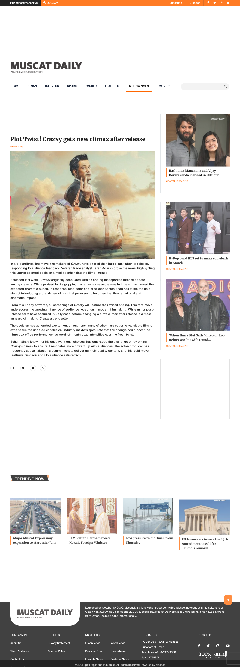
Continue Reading (177, 367)
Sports (72, 86)
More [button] (163, 86)
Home (16, 86)
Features (112, 86)
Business (52, 86)
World (91, 86)
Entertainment (139, 86)
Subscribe (176, 2)
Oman (32, 86)
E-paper (195, 2)
